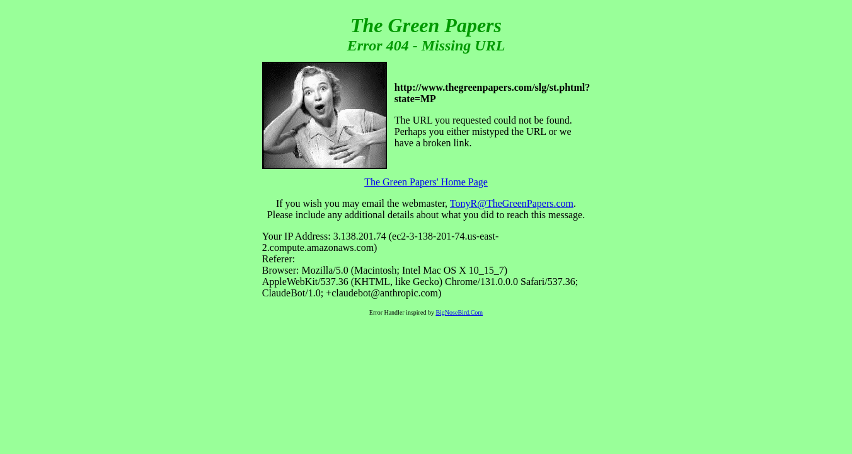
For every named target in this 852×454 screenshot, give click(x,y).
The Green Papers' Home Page (426, 182)
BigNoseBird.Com (459, 312)
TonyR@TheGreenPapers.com (511, 203)
